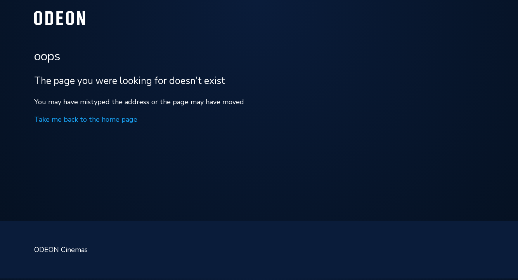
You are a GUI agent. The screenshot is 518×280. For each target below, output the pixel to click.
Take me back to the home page (85, 119)
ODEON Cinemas (61, 249)
